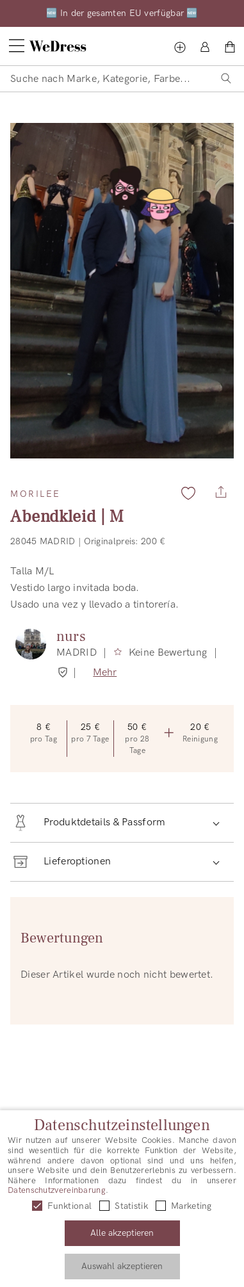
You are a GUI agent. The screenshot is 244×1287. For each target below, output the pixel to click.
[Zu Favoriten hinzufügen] (188, 493)
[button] (122, 823)
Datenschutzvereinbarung (57, 1190)
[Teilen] (221, 489)
